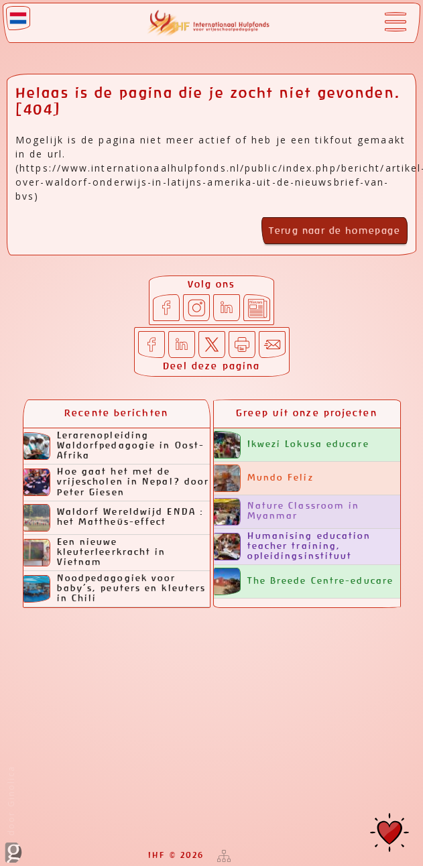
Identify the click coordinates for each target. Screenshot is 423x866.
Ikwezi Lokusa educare (291, 444)
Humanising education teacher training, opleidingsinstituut (292, 546)
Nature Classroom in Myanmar (287, 511)
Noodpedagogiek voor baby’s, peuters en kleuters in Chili (114, 588)
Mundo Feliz (264, 478)
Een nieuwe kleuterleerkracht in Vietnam (94, 552)
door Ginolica (13, 814)
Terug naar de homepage (334, 231)
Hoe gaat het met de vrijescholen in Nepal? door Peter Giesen (116, 482)
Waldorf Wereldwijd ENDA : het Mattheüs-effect (113, 518)
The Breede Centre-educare (304, 581)
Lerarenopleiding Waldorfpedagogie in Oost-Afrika (114, 446)
